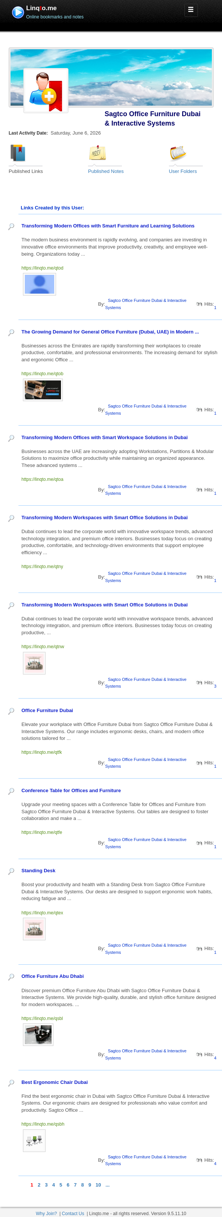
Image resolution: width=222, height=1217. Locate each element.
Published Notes (106, 171)
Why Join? (46, 1213)
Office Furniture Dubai (47, 710)
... (108, 1185)
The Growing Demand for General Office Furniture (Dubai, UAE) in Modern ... (110, 332)
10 (98, 1185)
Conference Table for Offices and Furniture (71, 790)
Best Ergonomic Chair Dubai (54, 1082)
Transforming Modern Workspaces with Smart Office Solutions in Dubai (104, 517)
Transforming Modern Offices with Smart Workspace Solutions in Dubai (104, 437)
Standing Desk (38, 870)
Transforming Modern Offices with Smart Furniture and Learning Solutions (108, 226)
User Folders (183, 171)
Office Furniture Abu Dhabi (52, 976)
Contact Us (73, 1213)
